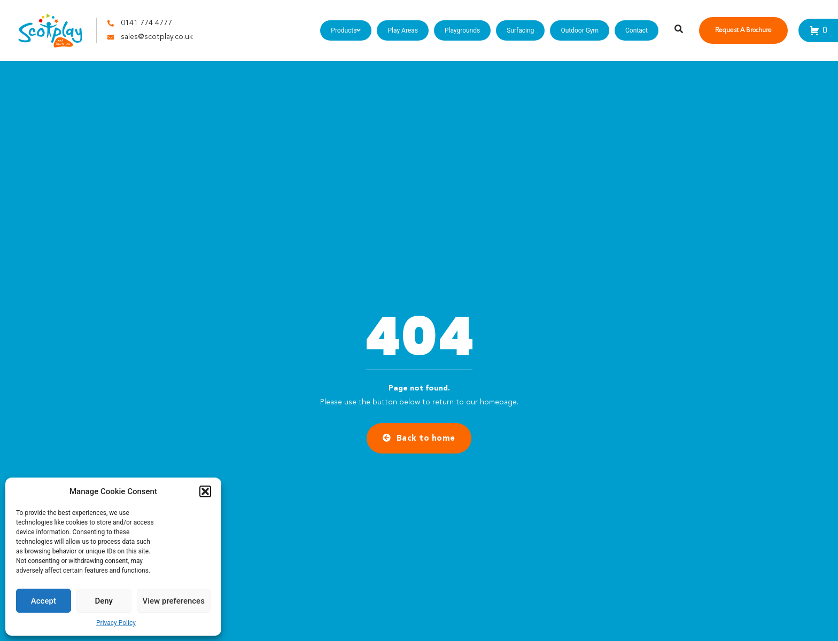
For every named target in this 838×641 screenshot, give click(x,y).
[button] (205, 491)
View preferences (174, 601)
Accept (43, 601)
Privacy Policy (116, 623)
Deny (104, 601)
